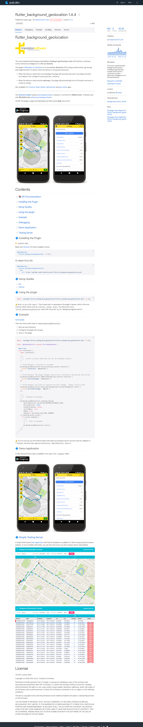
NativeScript (50, 87)
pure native (63, 87)
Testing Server (26, 232)
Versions (26, 247)
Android (21, 287)
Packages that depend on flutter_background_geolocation (116, 112)
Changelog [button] (29, 30)
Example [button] (39, 30)
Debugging (24, 222)
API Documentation (31, 196)
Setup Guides (25, 207)
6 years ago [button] (27, 20)
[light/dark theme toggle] (137, 2)
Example (23, 217)
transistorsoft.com (41, 20)
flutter (124, 102)
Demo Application (27, 227)
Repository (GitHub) (114, 81)
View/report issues (114, 84)
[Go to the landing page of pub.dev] (12, 2)
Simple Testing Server (31, 537)
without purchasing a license (41, 97)
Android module (25, 95)
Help (129, 2)
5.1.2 (71, 20)
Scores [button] (66, 30)
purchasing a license (45, 95)
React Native (40, 87)
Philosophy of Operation (33, 67)
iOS (20, 284)
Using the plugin (27, 212)
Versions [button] (58, 30)
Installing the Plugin (28, 202)
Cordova (31, 87)
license (118, 93)
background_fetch (114, 102)
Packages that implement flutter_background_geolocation (116, 119)
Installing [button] (48, 30)
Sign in (123, 2)
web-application (37, 543)
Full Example (19, 320)
